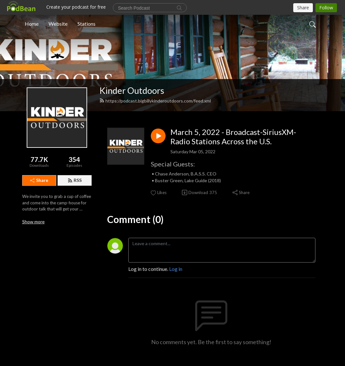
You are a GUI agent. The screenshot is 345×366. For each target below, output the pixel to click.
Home (32, 24)
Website (58, 24)
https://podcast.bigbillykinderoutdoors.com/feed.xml (155, 100)
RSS (75, 180)
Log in (175, 269)
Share (39, 180)
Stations (86, 24)
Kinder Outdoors (131, 90)
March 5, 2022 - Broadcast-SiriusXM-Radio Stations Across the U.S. (233, 137)
